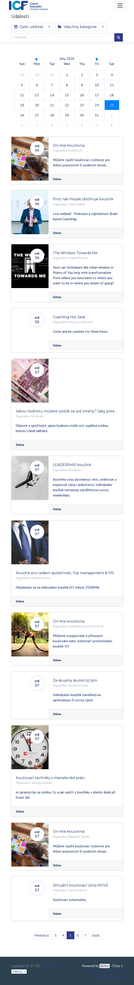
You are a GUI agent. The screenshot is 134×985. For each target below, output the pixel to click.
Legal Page (50, 966)
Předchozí (41, 935)
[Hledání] (118, 37)
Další (96, 935)
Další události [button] (29, 27)
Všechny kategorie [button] (77, 27)
